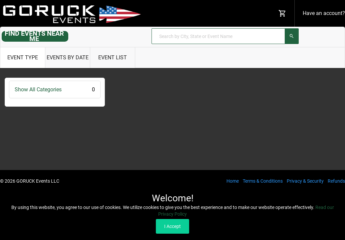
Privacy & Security (305, 181)
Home (232, 181)
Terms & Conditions (263, 181)
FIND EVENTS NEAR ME (34, 36)
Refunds (336, 181)
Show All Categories (55, 89)
